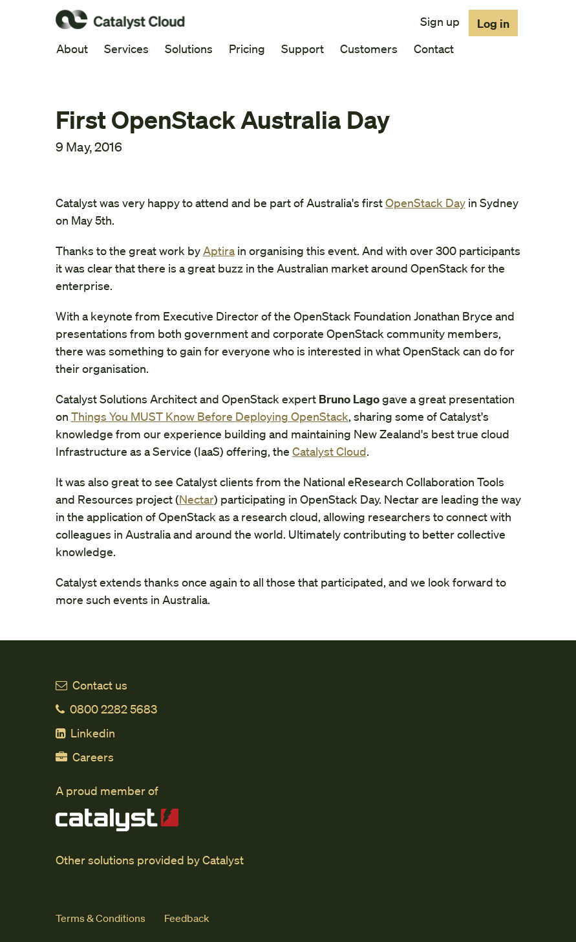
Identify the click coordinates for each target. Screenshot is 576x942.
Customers (369, 48)
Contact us (91, 684)
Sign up (440, 21)
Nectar (196, 498)
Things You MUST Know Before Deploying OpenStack (209, 416)
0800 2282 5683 (106, 708)
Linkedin (85, 732)
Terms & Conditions (100, 918)
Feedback (186, 918)
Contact (434, 48)
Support (302, 48)
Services (126, 48)
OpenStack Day (425, 202)
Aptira (219, 250)
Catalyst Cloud (329, 450)
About (72, 48)
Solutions (189, 48)
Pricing (247, 48)
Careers (85, 756)
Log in (493, 23)
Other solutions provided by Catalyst (150, 859)
